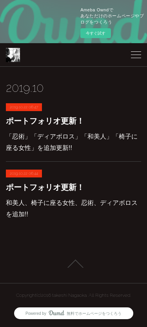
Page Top (73, 263)
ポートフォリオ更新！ (45, 121)
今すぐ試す (95, 33)
